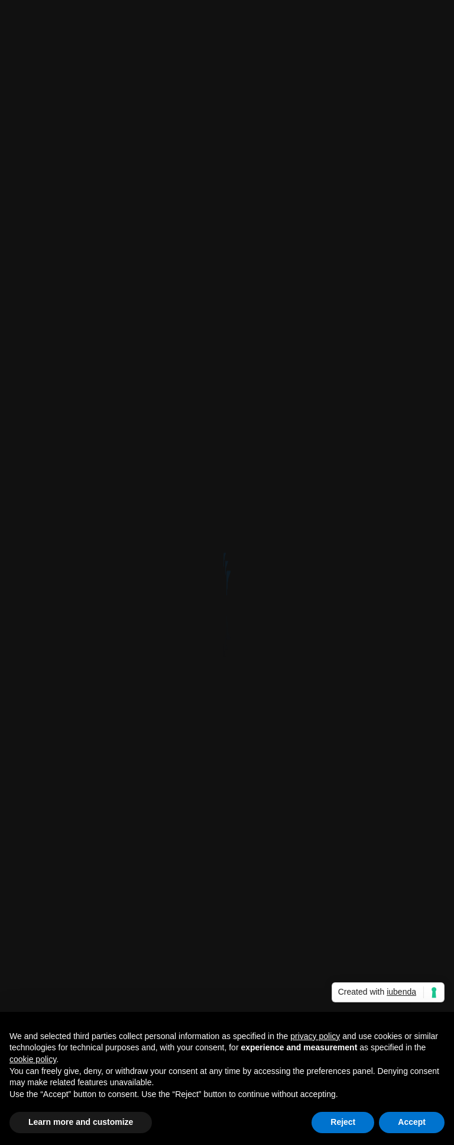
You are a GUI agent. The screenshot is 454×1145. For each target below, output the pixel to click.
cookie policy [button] (32, 1059)
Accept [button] (412, 1122)
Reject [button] (342, 1122)
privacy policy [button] (315, 1036)
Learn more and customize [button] (80, 1122)
